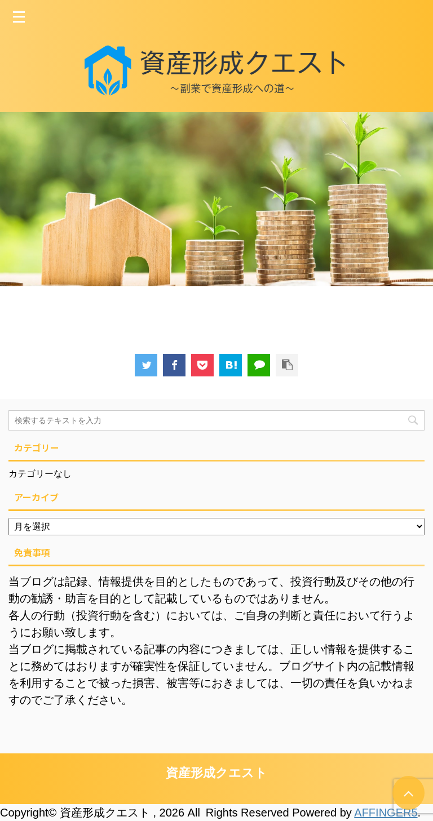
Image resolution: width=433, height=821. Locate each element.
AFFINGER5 (385, 812)
